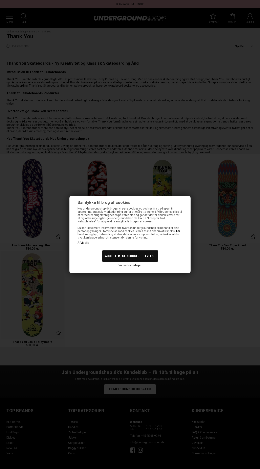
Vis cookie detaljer (130, 265)
